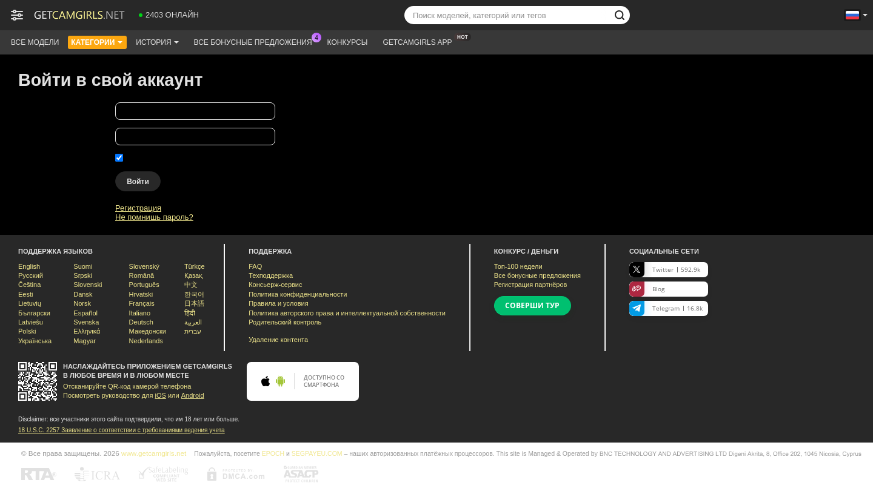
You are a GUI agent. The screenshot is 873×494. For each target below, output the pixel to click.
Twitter (664, 269)
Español (85, 313)
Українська (35, 340)
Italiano (139, 313)
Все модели (35, 42)
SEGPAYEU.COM (317, 453)
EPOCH (273, 453)
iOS (160, 395)
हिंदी (189, 313)
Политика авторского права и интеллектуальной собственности (347, 313)
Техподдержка (271, 275)
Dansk (82, 294)
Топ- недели (518, 266)
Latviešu (30, 322)
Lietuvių (29, 303)
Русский (30, 275)
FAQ (255, 266)
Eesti (25, 294)
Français (142, 303)
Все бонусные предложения (256, 41)
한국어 (194, 294)
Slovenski (87, 284)
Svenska (86, 322)
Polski (27, 331)
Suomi (82, 266)
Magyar (84, 340)
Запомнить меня (156, 157)
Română (142, 275)
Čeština (29, 284)
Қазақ (193, 275)
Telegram (666, 308)
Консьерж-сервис (275, 284)
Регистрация (138, 207)
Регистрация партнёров (530, 284)
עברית (192, 331)
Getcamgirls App (420, 41)
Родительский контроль (285, 322)
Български (34, 313)
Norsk (82, 303)
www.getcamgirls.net (153, 453)
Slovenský (144, 266)
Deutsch (141, 322)
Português (144, 284)
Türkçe (194, 266)
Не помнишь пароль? (154, 217)
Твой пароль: (42, 138)
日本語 (194, 303)
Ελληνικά (86, 331)
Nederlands (146, 340)
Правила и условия (278, 303)
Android (192, 395)
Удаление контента (278, 339)
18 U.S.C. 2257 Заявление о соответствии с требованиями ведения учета (121, 430)
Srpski (82, 275)
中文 (191, 284)
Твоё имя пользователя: (62, 112)
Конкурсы (347, 42)
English (29, 266)
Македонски (147, 331)
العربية (193, 322)
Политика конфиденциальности (298, 294)
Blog (646, 289)
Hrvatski (141, 294)
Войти (138, 181)
